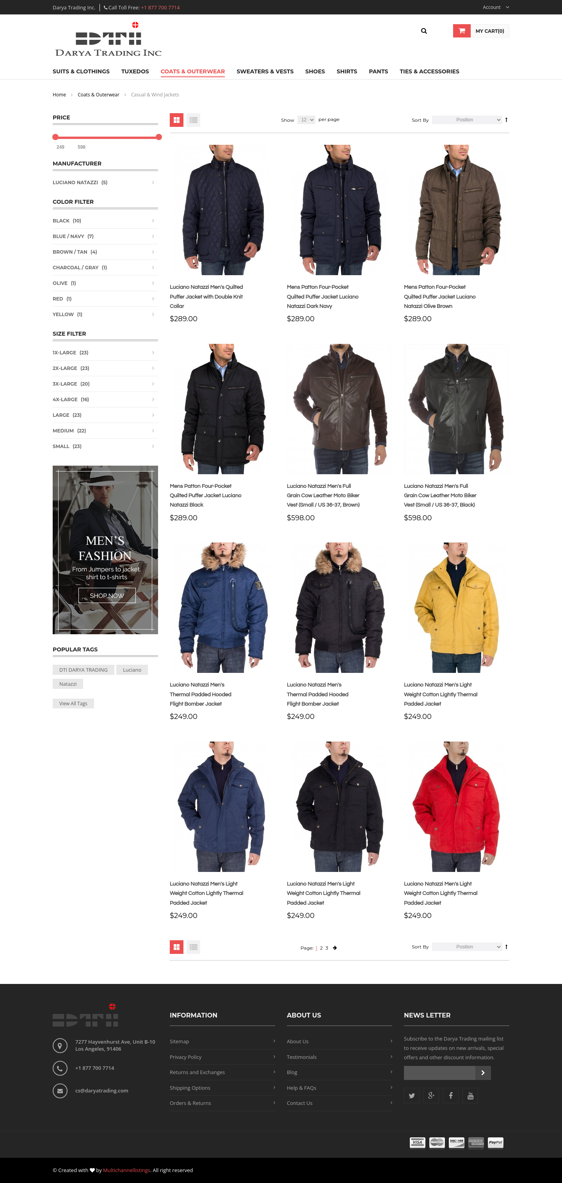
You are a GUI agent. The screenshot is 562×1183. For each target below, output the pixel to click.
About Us (298, 1041)
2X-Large (65, 368)
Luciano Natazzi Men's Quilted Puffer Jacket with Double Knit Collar (206, 297)
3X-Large (65, 384)
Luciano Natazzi (75, 182)
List (193, 120)
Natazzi (67, 683)
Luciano (132, 669)
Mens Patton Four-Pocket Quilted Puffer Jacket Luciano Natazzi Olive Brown (440, 297)
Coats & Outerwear (98, 94)
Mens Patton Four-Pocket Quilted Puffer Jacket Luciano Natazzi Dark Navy (323, 297)
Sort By (420, 120)
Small (61, 446)
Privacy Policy (185, 1056)
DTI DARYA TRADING (83, 669)
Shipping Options (190, 1087)
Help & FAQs (302, 1087)
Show (287, 120)
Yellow (63, 314)
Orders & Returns (190, 1103)
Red (58, 299)
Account (496, 7)
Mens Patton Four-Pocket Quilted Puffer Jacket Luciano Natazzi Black (206, 496)
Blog (292, 1072)
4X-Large (65, 399)
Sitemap (179, 1041)
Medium (63, 431)
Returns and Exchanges (197, 1072)
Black (61, 221)
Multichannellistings (126, 1170)
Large (61, 415)
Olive (60, 283)
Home (59, 94)
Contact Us (300, 1103)
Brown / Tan (70, 252)
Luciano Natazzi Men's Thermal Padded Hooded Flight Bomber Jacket (200, 694)
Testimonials (302, 1056)
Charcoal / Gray (75, 267)
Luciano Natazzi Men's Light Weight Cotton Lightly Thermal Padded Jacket (440, 694)
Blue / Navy (68, 236)
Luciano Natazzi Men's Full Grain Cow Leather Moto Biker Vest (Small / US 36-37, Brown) (323, 496)
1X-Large (64, 353)
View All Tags (73, 703)
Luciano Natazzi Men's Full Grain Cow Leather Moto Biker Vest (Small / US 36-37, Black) (440, 496)
